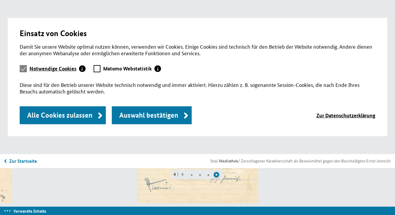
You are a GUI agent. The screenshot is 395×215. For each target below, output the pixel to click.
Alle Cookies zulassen (59, 115)
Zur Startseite (23, 161)
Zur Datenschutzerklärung (345, 115)
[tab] (58, 68)
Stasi (224, 161)
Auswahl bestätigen (148, 115)
